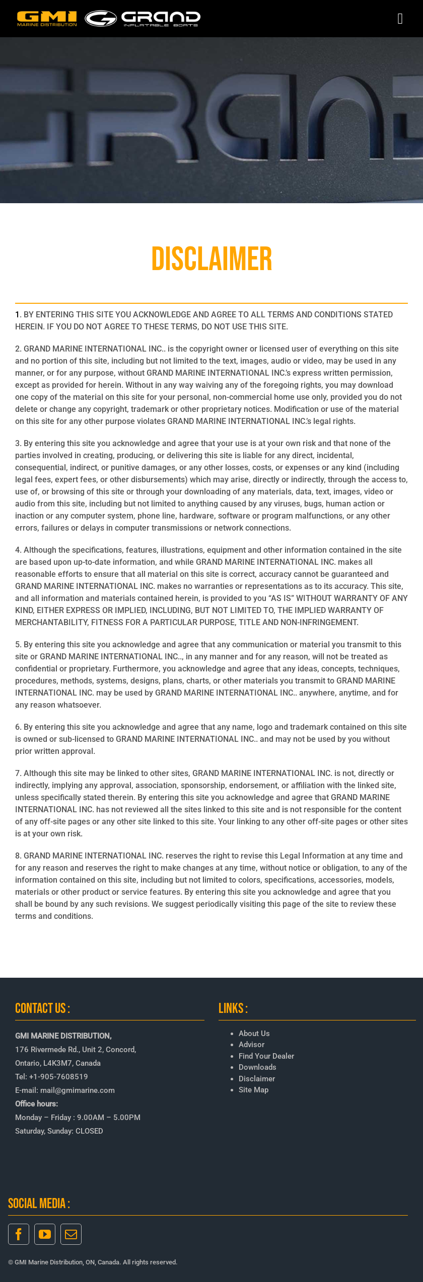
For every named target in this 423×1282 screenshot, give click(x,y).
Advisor (251, 1044)
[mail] (71, 1234)
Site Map (253, 1089)
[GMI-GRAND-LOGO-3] (109, 12)
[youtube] (44, 1234)
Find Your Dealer (266, 1056)
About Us (254, 1033)
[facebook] (18, 1234)
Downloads (257, 1067)
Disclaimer (257, 1078)
